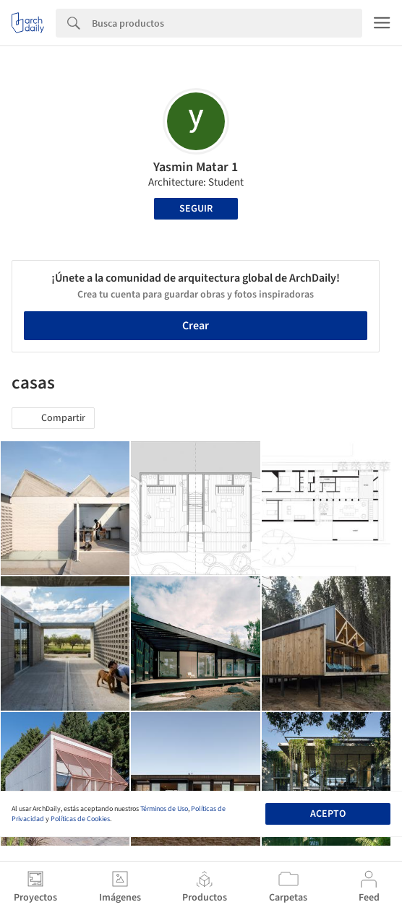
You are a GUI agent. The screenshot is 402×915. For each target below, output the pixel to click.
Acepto (328, 814)
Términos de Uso (164, 809)
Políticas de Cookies (80, 819)
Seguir (196, 208)
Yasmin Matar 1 (195, 167)
